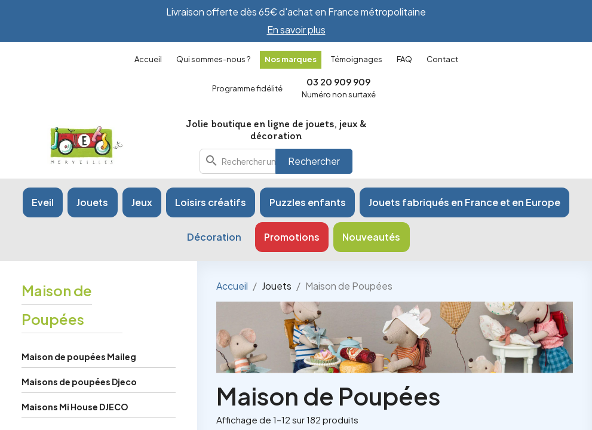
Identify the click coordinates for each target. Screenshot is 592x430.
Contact (442, 59)
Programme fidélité (247, 88)
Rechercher (314, 161)
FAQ (404, 59)
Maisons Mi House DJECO (75, 406)
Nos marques (291, 59)
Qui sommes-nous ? (213, 59)
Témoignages (356, 59)
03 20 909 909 (338, 81)
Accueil (148, 59)
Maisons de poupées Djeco (79, 381)
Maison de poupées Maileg (79, 356)
